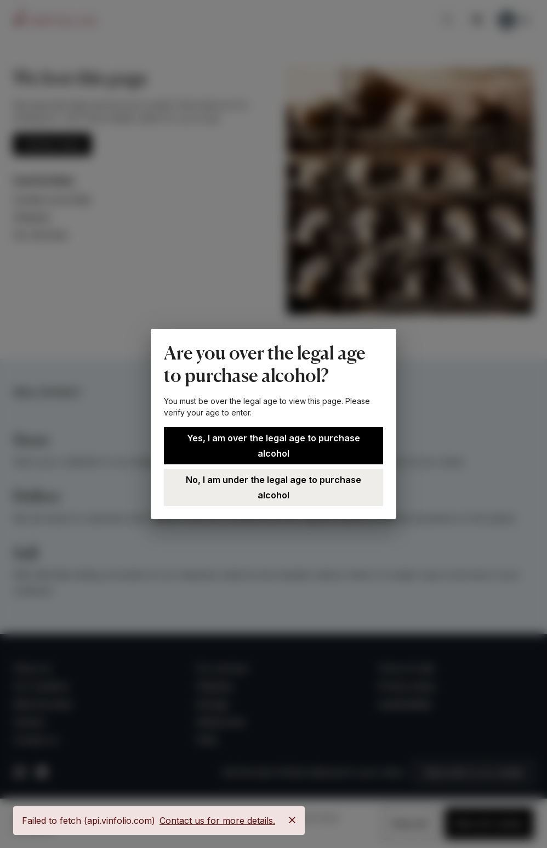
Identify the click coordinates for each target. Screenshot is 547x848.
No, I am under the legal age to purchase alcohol (273, 487)
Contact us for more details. (217, 820)
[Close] (292, 820)
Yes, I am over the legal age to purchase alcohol (273, 446)
